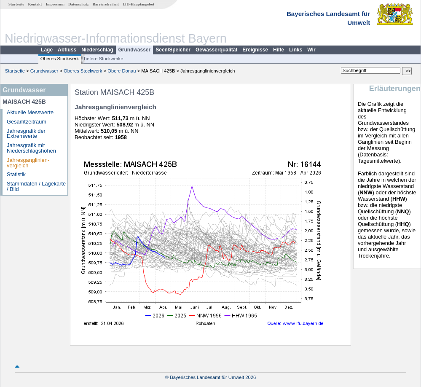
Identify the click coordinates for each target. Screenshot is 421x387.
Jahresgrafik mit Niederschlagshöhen (31, 148)
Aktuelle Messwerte (30, 112)
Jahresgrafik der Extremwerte (26, 134)
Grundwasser (134, 50)
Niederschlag (97, 50)
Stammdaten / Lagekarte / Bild (36, 186)
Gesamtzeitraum (26, 121)
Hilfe (278, 50)
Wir (311, 50)
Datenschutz (78, 4)
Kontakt (35, 4)
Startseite (16, 4)
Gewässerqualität (216, 50)
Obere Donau (121, 70)
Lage (47, 50)
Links (295, 50)
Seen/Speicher (173, 50)
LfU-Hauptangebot (138, 4)
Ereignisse (255, 50)
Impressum (55, 4)
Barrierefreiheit (106, 4)
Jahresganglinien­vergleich (28, 163)
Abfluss (67, 50)
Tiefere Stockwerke (103, 58)
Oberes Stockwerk (59, 58)
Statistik (16, 174)
